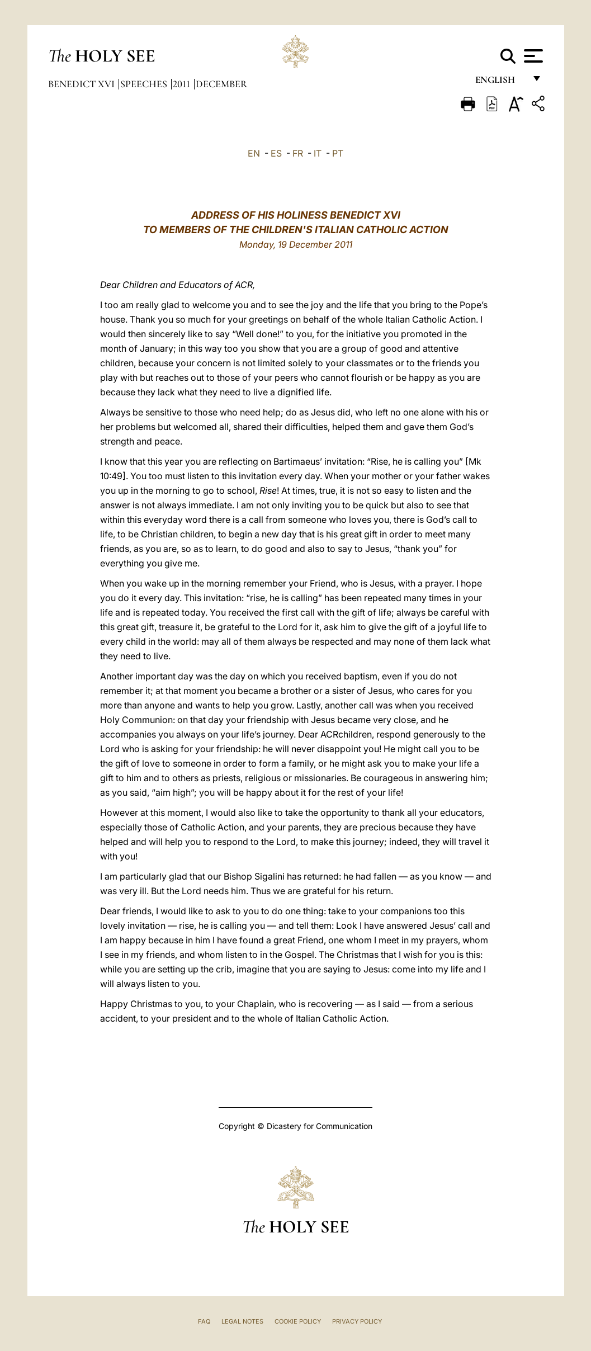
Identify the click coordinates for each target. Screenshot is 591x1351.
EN (254, 153)
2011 (182, 84)
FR (297, 153)
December (221, 84)
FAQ (204, 1321)
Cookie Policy (298, 1321)
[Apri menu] (532, 55)
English (500, 82)
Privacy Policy (357, 1321)
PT (337, 153)
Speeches (144, 84)
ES (276, 153)
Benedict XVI (82, 84)
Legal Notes (242, 1321)
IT (317, 153)
